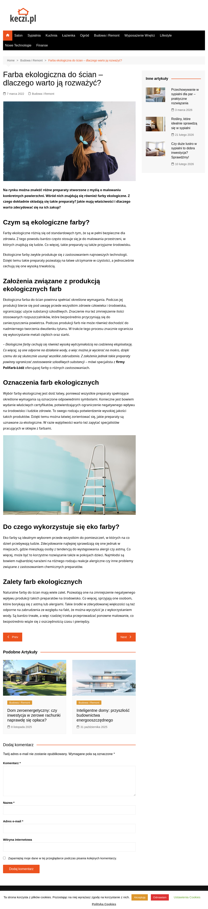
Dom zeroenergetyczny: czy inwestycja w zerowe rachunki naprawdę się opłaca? (33, 715)
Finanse (42, 45)
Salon (18, 35)
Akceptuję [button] (139, 897)
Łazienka (68, 35)
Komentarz (12, 763)
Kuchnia (51, 35)
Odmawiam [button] (160, 897)
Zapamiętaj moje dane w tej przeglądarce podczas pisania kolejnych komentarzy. (62, 858)
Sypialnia (34, 35)
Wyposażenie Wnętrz (139, 35)
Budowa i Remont (106, 35)
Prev (12, 637)
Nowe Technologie (18, 45)
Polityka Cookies (104, 904)
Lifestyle (166, 35)
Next (126, 637)
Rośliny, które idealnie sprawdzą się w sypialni (184, 123)
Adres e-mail (13, 821)
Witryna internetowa (17, 839)
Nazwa (9, 802)
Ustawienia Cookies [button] (187, 897)
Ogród (84, 35)
